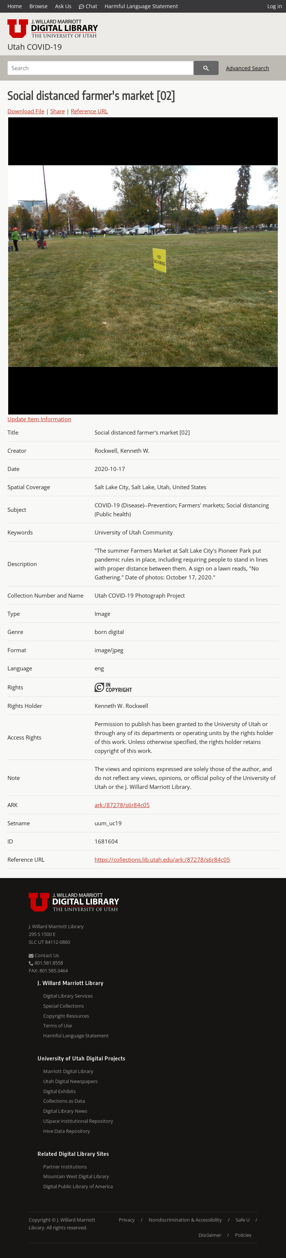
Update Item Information (39, 419)
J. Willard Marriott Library (56, 926)
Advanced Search (247, 68)
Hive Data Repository (66, 1131)
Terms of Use (57, 1025)
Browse (38, 6)
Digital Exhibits (59, 1091)
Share (57, 111)
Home (14, 6)
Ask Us (63, 6)
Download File (25, 111)
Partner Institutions (65, 1166)
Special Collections (63, 1005)
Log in (274, 6)
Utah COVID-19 (34, 47)
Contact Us (44, 955)
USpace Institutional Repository (78, 1121)
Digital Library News (65, 1111)
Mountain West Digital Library (76, 1176)
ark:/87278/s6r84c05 (122, 805)
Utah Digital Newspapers (70, 1081)
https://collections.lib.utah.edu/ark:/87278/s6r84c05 (162, 859)
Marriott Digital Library (68, 1071)
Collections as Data (64, 1101)
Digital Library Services (68, 995)
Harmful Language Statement (141, 6)
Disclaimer (209, 1235)
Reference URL (89, 111)
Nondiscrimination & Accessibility (185, 1219)
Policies (243, 1235)
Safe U (243, 1219)
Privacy (127, 1219)
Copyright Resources (66, 1015)
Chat (88, 6)
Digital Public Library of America (78, 1186)
